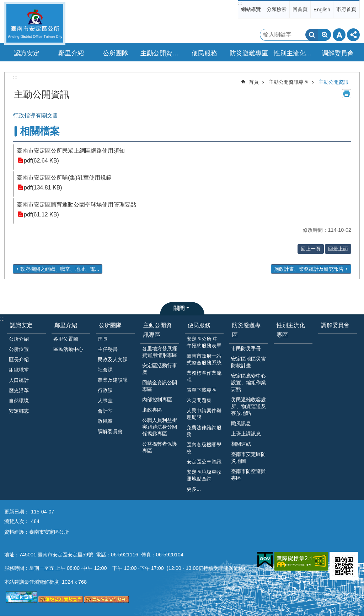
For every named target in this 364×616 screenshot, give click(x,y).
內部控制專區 (157, 399)
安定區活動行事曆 (159, 369)
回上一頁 (311, 249)
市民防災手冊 (246, 348)
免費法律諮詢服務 (204, 431)
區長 (103, 339)
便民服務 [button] (204, 53)
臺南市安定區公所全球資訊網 (34, 23)
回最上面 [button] (338, 249)
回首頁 (300, 9)
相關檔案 (40, 131)
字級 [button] (339, 34)
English (322, 9)
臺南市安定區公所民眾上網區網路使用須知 (71, 151)
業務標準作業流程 (204, 376)
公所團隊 (110, 325)
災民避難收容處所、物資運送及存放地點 (248, 406)
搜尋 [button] (311, 35)
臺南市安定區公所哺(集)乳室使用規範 (64, 178)
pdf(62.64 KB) (41, 161)
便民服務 (199, 325)
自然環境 (19, 400)
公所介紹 (19, 339)
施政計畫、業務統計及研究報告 (309, 269)
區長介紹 (19, 359)
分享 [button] (353, 34)
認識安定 (21, 325)
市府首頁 (346, 9)
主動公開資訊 (333, 82)
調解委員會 (338, 53)
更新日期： (16, 512)
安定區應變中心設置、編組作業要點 (248, 382)
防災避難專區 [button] (249, 53)
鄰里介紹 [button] (71, 53)
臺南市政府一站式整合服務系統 (204, 359)
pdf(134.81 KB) (43, 188)
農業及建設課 (113, 380)
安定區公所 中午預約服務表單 (204, 342)
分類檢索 (277, 9)
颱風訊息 (241, 423)
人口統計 (19, 380)
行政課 (105, 390)
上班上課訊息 (246, 433)
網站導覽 (251, 9)
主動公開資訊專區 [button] (160, 53)
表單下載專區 (201, 390)
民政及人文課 (113, 359)
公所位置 (19, 349)
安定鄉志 (19, 411)
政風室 (105, 421)
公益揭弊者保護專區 (159, 447)
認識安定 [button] (26, 53)
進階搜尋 (324, 35)
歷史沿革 (19, 390)
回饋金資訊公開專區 (159, 386)
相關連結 (241, 444)
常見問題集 (199, 400)
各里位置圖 (65, 339)
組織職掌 (19, 370)
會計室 (105, 411)
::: (240, 3)
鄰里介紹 (65, 325)
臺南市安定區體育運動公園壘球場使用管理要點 (76, 205)
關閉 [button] (179, 308)
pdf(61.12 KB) (41, 214)
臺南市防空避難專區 (248, 474)
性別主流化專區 (294, 53)
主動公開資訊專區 (289, 82)
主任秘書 (108, 349)
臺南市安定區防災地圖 (248, 457)
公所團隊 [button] (115, 53)
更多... (194, 489)
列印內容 (346, 93)
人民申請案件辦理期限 (204, 414)
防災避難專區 (246, 330)
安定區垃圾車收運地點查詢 (204, 475)
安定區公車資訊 (204, 461)
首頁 (254, 82)
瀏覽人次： (16, 521)
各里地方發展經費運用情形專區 (159, 352)
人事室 (105, 400)
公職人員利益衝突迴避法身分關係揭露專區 (159, 426)
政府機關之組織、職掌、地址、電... (59, 269)
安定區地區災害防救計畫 (248, 362)
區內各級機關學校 (204, 448)
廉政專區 (152, 410)
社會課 (105, 370)
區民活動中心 (68, 349)
